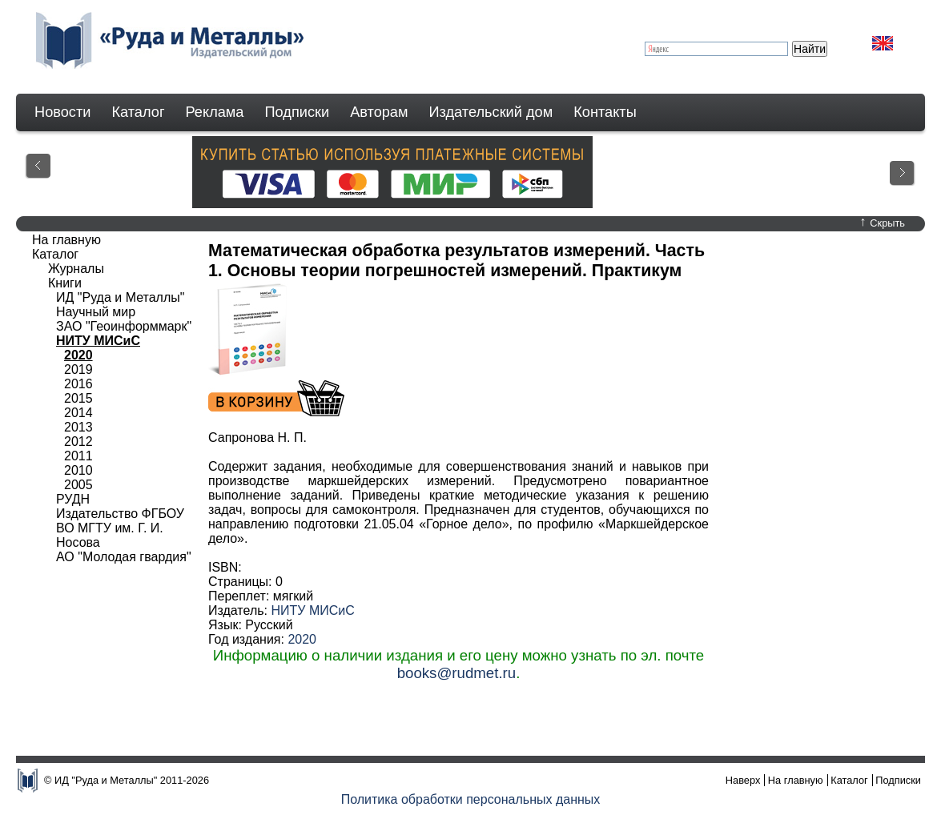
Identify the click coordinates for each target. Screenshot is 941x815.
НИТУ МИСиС (312, 610)
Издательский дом (491, 112)
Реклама (215, 112)
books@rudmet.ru (457, 672)
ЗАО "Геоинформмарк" (123, 326)
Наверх (743, 780)
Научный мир (95, 312)
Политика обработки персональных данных (471, 799)
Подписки (297, 112)
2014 (78, 413)
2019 (78, 369)
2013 (78, 427)
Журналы (76, 268)
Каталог (137, 112)
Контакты (605, 112)
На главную (66, 240)
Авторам (379, 112)
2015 (78, 398)
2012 (78, 441)
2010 (78, 470)
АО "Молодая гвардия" (123, 557)
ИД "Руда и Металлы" (120, 297)
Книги (65, 283)
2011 (78, 456)
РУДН (73, 499)
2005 (78, 485)
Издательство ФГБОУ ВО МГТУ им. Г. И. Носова (120, 528)
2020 (302, 639)
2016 (78, 384)
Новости (62, 112)
